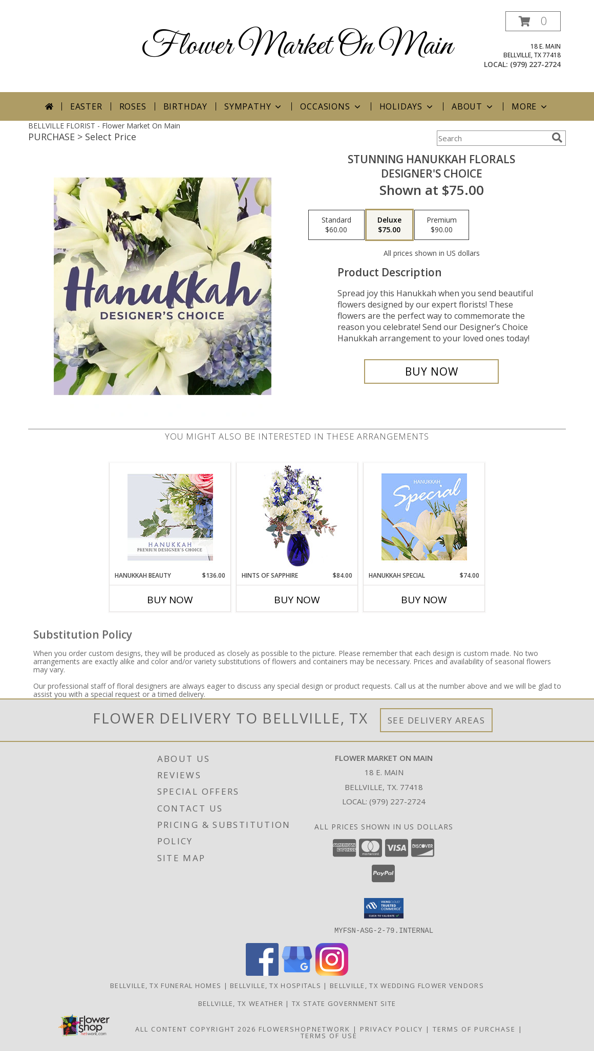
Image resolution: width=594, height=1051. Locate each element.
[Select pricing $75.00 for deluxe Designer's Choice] (389, 225)
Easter (86, 106)
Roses (132, 106)
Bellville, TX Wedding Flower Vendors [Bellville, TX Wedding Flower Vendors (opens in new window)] (407, 985)
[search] (557, 137)
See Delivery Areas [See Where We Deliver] (436, 720)
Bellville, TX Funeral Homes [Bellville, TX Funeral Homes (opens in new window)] (165, 985)
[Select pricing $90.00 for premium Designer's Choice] (442, 225)
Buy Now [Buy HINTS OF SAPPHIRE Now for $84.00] (297, 599)
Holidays (407, 106)
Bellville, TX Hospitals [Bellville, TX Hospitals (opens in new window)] (275, 985)
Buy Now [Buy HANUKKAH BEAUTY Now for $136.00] (170, 599)
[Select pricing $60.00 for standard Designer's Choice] (336, 225)
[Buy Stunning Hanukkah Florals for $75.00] (431, 371)
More (530, 106)
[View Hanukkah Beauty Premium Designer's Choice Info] (170, 517)
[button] (533, 21)
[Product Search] (492, 138)
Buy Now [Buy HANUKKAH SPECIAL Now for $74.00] (424, 599)
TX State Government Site (344, 1003)
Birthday (185, 106)
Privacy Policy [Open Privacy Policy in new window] (391, 1028)
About (473, 106)
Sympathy (253, 106)
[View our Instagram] (331, 972)
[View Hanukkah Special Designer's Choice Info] (424, 517)
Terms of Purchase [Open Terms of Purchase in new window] (474, 1028)
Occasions (331, 106)
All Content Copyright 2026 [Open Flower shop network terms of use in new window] (195, 1028)
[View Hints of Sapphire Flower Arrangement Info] (297, 517)
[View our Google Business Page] (297, 972)
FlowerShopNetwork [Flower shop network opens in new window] (304, 1028)
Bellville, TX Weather (240, 1003)
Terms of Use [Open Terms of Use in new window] (329, 1035)
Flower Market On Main (297, 46)
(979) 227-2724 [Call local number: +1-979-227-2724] (535, 64)
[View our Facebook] (262, 972)
